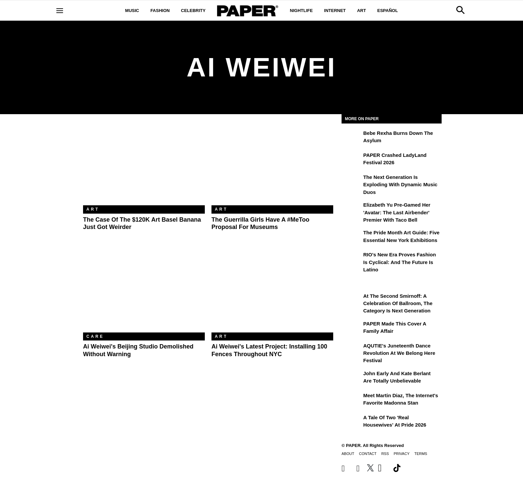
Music (132, 10)
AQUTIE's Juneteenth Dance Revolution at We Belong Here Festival (399, 353)
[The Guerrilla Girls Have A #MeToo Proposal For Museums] (272, 164)
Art (361, 10)
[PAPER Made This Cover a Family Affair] (351, 328)
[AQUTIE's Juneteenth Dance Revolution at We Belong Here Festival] (351, 350)
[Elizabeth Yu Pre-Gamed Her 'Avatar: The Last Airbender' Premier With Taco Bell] (351, 209)
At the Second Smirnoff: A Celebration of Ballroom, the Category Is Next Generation (398, 303)
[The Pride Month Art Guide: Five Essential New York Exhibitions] (351, 237)
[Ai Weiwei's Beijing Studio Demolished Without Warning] (144, 291)
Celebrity (193, 10)
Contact (367, 454)
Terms (420, 454)
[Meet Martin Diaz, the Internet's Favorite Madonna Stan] (351, 400)
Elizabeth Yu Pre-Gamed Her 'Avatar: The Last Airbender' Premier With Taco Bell (396, 212)
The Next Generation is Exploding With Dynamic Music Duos (400, 184)
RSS (385, 454)
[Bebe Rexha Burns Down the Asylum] (351, 138)
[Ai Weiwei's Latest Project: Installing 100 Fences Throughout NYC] (272, 291)
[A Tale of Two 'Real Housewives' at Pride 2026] (351, 422)
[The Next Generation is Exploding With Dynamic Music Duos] (351, 182)
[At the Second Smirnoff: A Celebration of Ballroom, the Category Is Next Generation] (351, 300)
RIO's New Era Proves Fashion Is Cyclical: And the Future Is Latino (399, 262)
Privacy (401, 454)
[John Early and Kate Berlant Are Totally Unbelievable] (351, 378)
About (348, 454)
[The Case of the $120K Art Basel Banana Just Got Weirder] (144, 164)
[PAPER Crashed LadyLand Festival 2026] (351, 160)
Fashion (160, 10)
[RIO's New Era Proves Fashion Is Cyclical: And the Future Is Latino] (351, 259)
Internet (335, 10)
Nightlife (301, 10)
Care (95, 336)
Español (387, 10)
